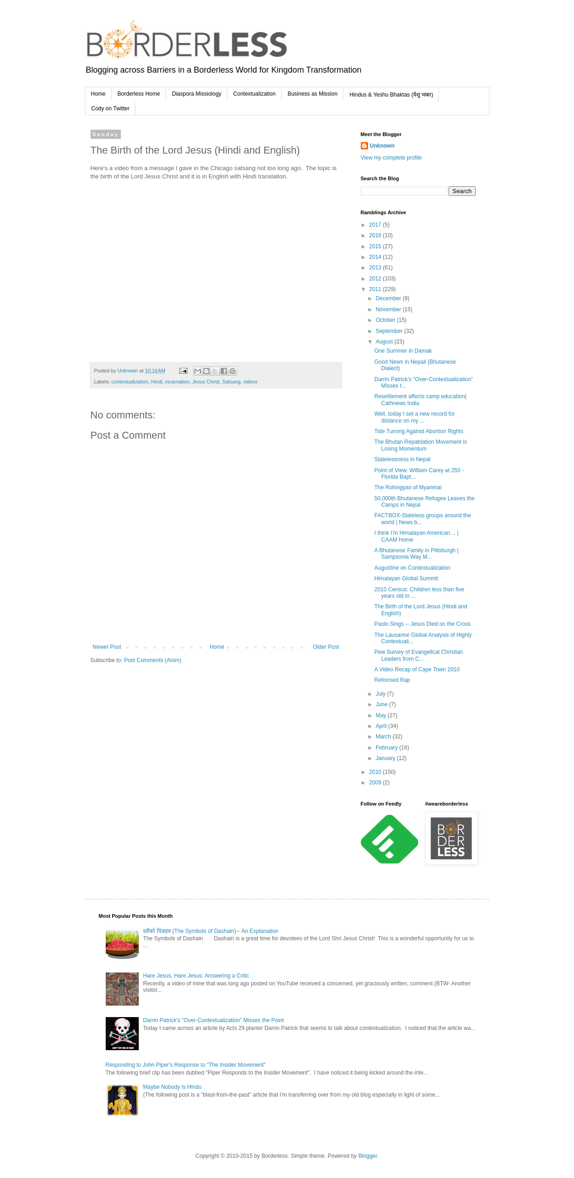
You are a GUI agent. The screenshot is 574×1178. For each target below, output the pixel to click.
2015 (376, 246)
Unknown (382, 146)
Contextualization (254, 94)
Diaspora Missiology (196, 94)
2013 (376, 267)
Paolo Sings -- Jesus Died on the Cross (422, 624)
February (387, 747)
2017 (376, 225)
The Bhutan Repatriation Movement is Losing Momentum (420, 445)
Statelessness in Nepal (402, 459)
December (389, 298)
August (384, 341)
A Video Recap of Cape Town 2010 (417, 669)
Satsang (231, 381)
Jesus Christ (205, 381)
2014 (376, 257)
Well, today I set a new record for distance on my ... (414, 417)
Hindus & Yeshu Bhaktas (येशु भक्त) (391, 94)
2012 (376, 278)
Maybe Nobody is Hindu (172, 1087)
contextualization (129, 381)
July (381, 694)
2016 (376, 235)
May (381, 715)
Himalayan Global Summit (406, 578)
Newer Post (107, 647)
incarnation (177, 381)
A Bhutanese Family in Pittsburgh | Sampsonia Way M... (416, 553)
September (389, 331)
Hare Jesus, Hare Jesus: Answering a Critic (196, 975)
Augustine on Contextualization (412, 568)
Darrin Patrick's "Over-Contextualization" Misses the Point (213, 1020)
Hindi (157, 381)
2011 (376, 289)
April (381, 726)
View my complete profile (391, 157)
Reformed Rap (392, 680)
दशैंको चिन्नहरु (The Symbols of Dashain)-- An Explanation (210, 931)
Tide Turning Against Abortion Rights (418, 431)
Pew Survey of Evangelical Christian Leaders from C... (418, 655)
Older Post (326, 647)
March (383, 736)
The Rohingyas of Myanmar (408, 487)
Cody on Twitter (110, 108)
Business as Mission (313, 94)
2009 (376, 782)
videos (250, 381)
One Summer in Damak (403, 351)
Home (98, 94)
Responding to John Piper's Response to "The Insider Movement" (186, 1065)
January (386, 758)
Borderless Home (139, 94)
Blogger (367, 1156)
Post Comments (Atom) (153, 660)
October (386, 320)
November (389, 309)
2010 (376, 772)
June (382, 704)
